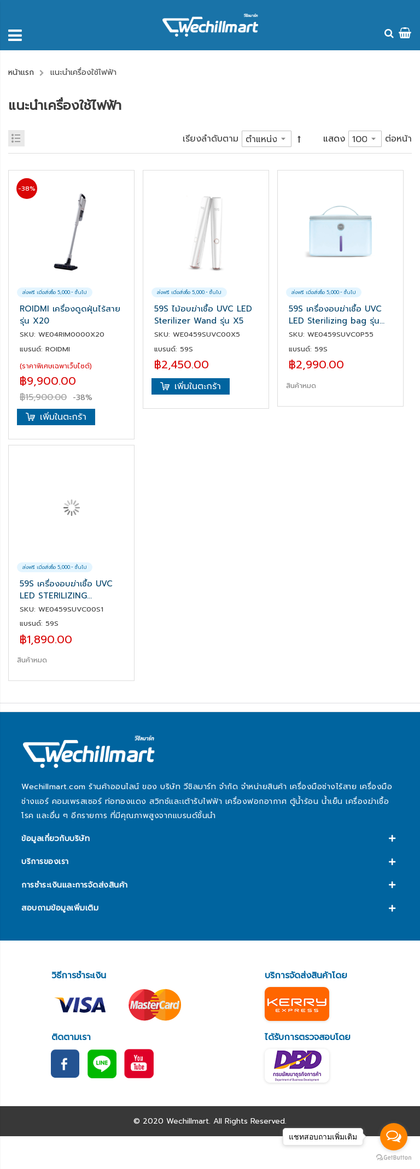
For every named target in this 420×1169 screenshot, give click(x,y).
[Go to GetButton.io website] (393, 1157)
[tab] (209, 839)
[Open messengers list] (393, 1136)
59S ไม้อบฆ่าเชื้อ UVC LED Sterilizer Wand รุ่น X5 (203, 315)
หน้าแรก (21, 72)
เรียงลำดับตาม (210, 138)
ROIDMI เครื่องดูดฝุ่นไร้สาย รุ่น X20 (70, 315)
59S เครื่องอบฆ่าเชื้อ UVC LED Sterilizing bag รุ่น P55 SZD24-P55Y (335, 315)
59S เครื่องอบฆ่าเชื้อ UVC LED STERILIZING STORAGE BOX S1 (66, 590)
